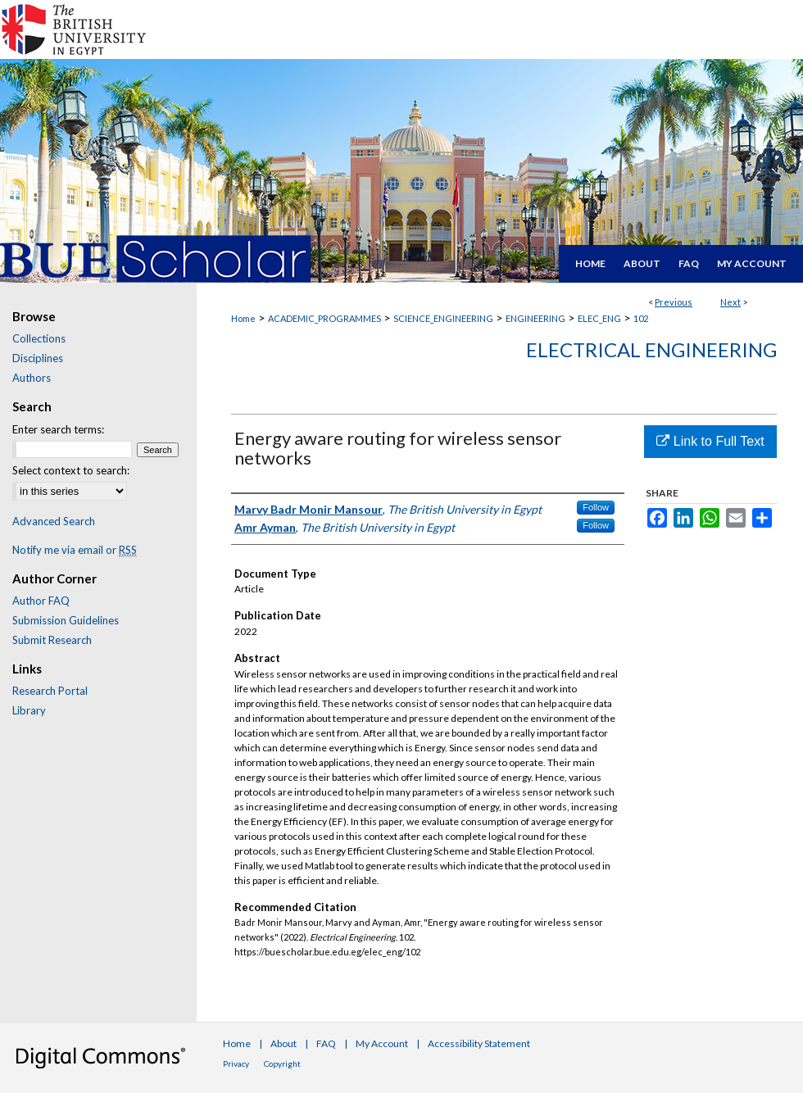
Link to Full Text (710, 441)
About (283, 1043)
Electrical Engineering (651, 349)
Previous (673, 302)
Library (29, 710)
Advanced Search (53, 521)
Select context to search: (70, 470)
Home (243, 318)
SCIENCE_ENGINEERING (443, 318)
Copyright (282, 1063)
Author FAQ (41, 600)
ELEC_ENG (599, 318)
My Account (382, 1043)
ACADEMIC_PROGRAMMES (324, 318)
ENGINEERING (535, 318)
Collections (39, 338)
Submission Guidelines (65, 620)
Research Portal (50, 690)
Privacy (236, 1063)
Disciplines (37, 358)
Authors (31, 377)
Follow (596, 507)
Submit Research (52, 639)
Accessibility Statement (479, 1043)
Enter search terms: (58, 429)
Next (730, 302)
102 (640, 318)
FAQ (326, 1043)
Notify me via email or (74, 549)
